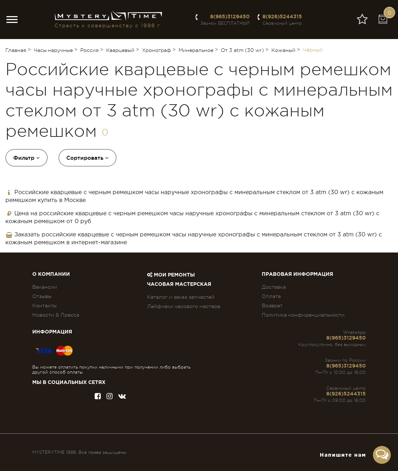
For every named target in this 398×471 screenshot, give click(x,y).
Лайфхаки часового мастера (183, 306)
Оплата (271, 296)
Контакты (44, 305)
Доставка (274, 287)
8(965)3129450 (230, 16)
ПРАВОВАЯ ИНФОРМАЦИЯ (297, 274)
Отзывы (42, 296)
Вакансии (44, 287)
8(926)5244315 (282, 16)
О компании (51, 274)
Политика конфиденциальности (303, 315)
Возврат (272, 305)
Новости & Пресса (55, 315)
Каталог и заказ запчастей (180, 297)
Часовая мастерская (179, 284)
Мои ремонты (171, 275)
